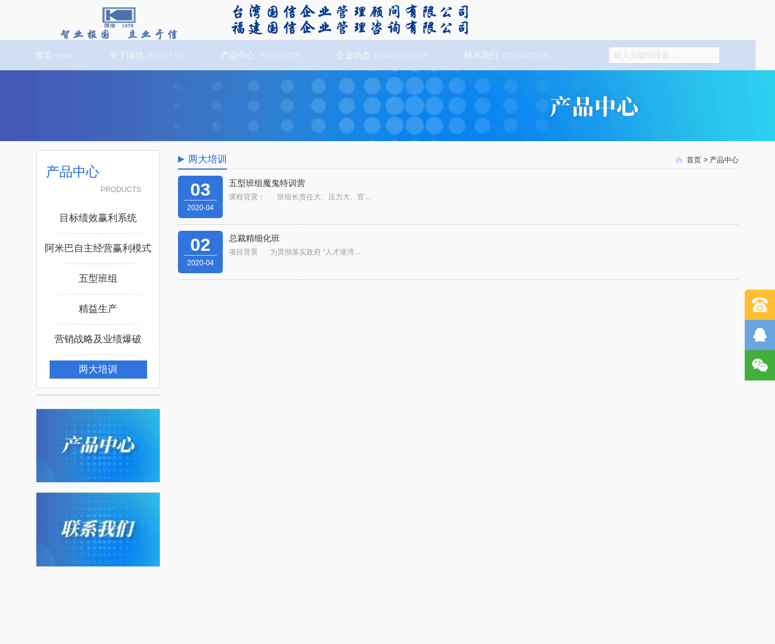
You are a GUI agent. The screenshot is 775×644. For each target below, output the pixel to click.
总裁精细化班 (254, 238)
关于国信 (145, 55)
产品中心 (258, 55)
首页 (52, 55)
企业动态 (380, 55)
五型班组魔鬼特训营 (267, 183)
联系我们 (505, 55)
